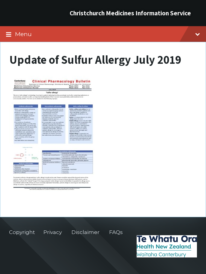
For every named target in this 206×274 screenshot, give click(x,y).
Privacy (52, 232)
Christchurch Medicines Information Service (130, 13)
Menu (107, 34)
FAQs (116, 232)
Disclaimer (85, 232)
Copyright (22, 232)
